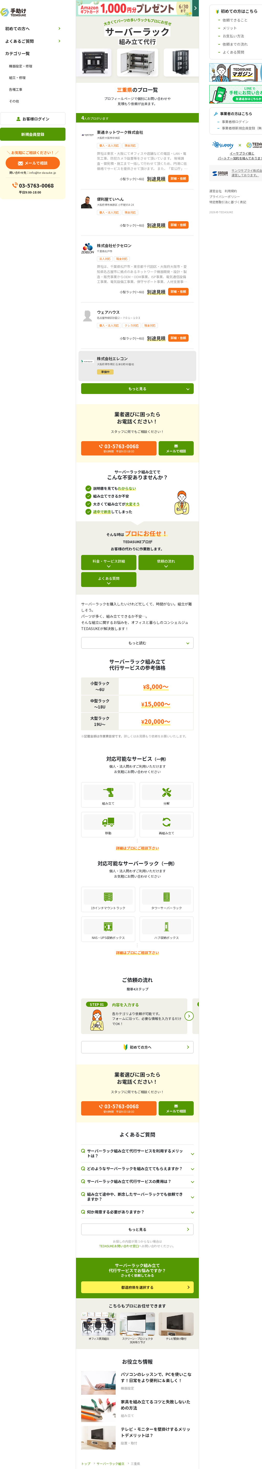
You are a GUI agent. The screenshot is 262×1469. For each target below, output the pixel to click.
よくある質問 (108, 578)
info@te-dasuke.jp (42, 172)
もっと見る (137, 388)
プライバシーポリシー (224, 196)
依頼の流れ (166, 561)
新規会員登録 (32, 134)
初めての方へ (17, 28)
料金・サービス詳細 (109, 561)
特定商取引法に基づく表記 (227, 202)
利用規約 (231, 191)
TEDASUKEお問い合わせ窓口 (119, 1246)
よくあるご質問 (19, 41)
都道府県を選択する (137, 1287)
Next (189, 1016)
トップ (85, 1463)
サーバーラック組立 (110, 1463)
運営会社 (215, 191)
